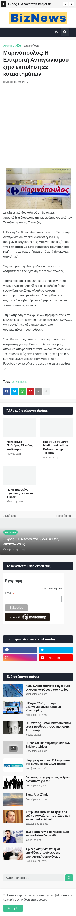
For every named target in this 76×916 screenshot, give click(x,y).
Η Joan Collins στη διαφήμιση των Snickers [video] (48, 744)
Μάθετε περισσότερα (34, 899)
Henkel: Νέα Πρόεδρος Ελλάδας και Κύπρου (20, 445)
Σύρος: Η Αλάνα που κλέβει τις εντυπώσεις (29, 4)
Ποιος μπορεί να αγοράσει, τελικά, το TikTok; (20, 493)
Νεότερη (10, 515)
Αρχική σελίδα (12, 45)
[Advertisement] (38, 126)
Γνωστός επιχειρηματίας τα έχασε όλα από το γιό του (48, 779)
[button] (65, 4)
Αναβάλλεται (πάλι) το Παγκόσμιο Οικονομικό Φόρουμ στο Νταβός (48, 687)
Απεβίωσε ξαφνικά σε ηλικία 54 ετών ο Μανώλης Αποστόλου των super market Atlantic (48, 815)
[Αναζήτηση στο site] (33, 877)
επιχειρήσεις (31, 45)
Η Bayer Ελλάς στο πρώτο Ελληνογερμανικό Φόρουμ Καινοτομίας (43, 707)
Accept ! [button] (13, 908)
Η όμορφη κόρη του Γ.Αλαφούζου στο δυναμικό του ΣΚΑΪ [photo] (48, 762)
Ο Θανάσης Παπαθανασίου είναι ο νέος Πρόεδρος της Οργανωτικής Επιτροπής (48, 726)
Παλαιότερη (63, 515)
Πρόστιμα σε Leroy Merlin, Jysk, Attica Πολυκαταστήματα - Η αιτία (55, 447)
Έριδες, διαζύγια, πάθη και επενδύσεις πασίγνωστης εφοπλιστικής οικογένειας (43, 852)
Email (10, 593)
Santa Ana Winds (37, 794)
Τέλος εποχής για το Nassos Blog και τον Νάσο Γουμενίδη (47, 833)
